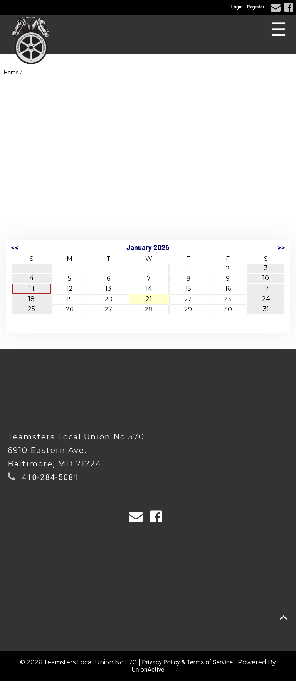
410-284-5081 (50, 477)
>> (281, 247)
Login (237, 7)
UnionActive (147, 669)
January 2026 (147, 247)
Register (255, 7)
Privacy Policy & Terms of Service (187, 662)
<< (14, 247)
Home (11, 72)
